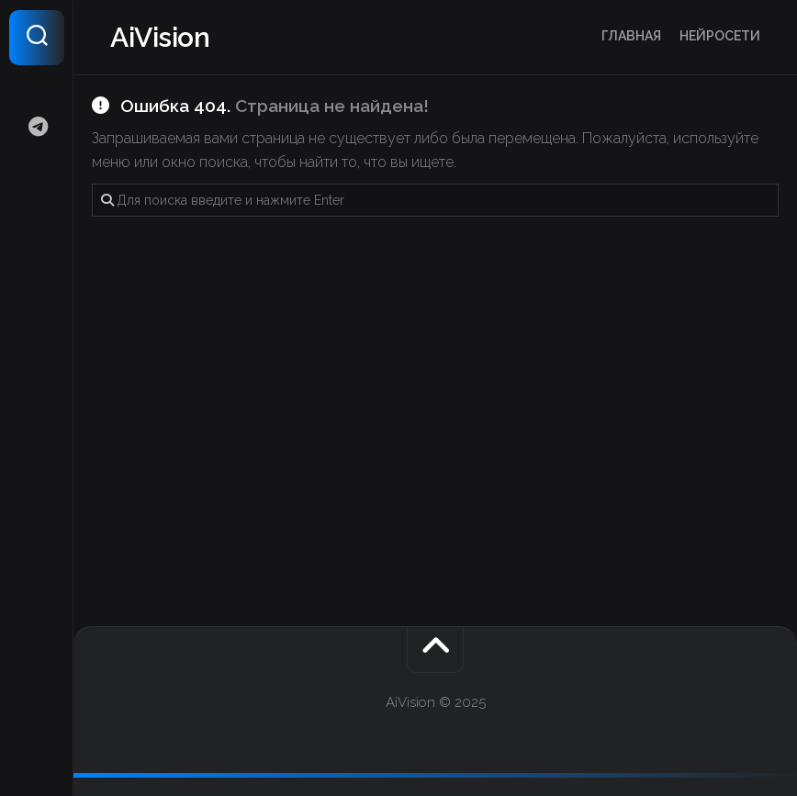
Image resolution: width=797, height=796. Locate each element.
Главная (631, 35)
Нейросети (719, 35)
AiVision (159, 37)
